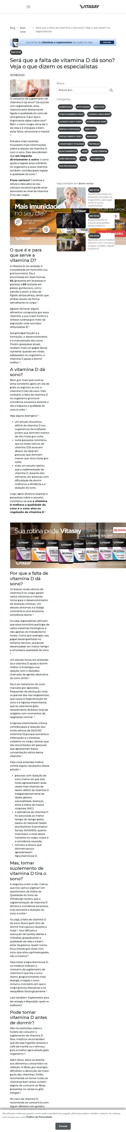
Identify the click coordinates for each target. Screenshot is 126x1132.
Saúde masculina (67, 160)
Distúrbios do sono (97, 122)
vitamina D (18, 266)
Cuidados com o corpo (70, 122)
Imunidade (92, 137)
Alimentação (65, 107)
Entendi (63, 1126)
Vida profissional (68, 168)
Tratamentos (98, 160)
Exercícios (90, 130)
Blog (12, 28)
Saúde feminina (100, 153)
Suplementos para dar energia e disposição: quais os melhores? (29, 1001)
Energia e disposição (69, 130)
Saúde (85, 153)
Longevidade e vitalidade (72, 145)
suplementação (31, 469)
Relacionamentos (68, 153)
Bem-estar (16, 52)
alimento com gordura (31, 1106)
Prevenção (95, 145)
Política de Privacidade (39, 1117)
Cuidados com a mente (100, 115)
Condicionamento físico (71, 115)
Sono (84, 160)
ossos (39, 340)
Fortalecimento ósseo (70, 137)
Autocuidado (84, 107)
